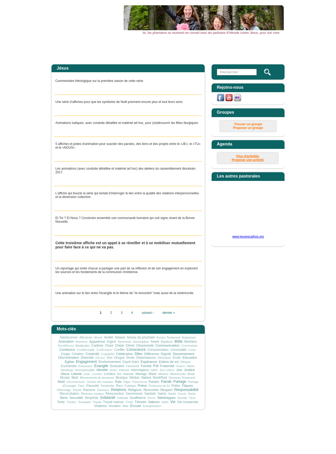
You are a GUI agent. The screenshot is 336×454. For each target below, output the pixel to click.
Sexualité (76, 398)
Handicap (67, 370)
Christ (130, 345)
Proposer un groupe (248, 128)
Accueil (104, 49)
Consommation (158, 350)
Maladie (128, 373)
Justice (189, 370)
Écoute (135, 406)
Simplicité (91, 398)
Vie (173, 402)
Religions (135, 390)
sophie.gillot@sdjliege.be (187, 444)
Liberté (76, 374)
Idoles (113, 370)
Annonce (81, 341)
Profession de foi (159, 385)
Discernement (183, 354)
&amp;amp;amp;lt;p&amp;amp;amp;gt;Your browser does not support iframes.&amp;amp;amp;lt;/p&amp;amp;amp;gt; (245, 210)
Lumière (109, 374)
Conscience (136, 349)
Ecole (177, 357)
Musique (122, 377)
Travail (96, 402)
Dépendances (146, 357)
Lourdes (97, 373)
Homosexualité (84, 370)
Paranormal (139, 381)
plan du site (222, 425)
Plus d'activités (247, 156)
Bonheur (191, 341)
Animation (66, 341)
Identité (102, 370)
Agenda (170, 49)
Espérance (148, 362)
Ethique (185, 361)
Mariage (141, 374)
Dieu (138, 354)
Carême (97, 345)
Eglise (69, 362)
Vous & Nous (235, 49)
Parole (166, 381)
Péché (77, 390)
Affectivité (85, 337)
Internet (124, 370)
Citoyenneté (145, 345)
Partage (180, 381)
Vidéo (164, 402)
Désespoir (164, 357)
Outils (202, 49)
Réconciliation (69, 393)
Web (125, 406)
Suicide (182, 397)
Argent (111, 341)
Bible (179, 341)
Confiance (67, 350)
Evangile (101, 366)
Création (77, 354)
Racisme (89, 390)
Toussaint (84, 402)
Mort (74, 377)
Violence (100, 406)
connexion (242, 425)
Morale (65, 377)
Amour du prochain (141, 337)
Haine (191, 366)
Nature (146, 377)
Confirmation (104, 349)
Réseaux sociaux (92, 393)
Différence (151, 354)
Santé (172, 393)
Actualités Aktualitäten (137, 51)
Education (189, 357)
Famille (146, 366)
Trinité (129, 402)
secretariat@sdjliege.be (204, 433)
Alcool (98, 337)
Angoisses (189, 337)
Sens (64, 398)
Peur (119, 386)
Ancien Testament (168, 337)
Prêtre (175, 386)
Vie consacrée (187, 402)
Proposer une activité (248, 160)
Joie (179, 370)
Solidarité (108, 397)
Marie (152, 374)
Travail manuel (113, 402)
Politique (130, 385)
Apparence (97, 341)
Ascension (125, 341)
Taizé (192, 397)
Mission (163, 373)
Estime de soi (169, 362)
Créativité (92, 354)
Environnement (109, 362)
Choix (119, 345)
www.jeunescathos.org (248, 236)
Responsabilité (186, 390)
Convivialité (178, 350)
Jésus (64, 374)
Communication (167, 345)
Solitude (122, 397)
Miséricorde (178, 373)
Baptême (167, 341)
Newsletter (268, 49)
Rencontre (151, 390)
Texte (61, 402)
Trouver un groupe (248, 124)
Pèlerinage (64, 390)
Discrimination (68, 357)
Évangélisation (152, 406)
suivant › (148, 313)
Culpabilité (107, 354)
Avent (155, 341)
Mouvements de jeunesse (97, 377)
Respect (166, 390)
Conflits (119, 350)
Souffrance (138, 398)
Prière (142, 386)
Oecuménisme (76, 381)
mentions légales (198, 425)
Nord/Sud (160, 377)
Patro (81, 385)
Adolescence (69, 337)
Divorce (100, 357)
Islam (154, 370)
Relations (119, 390)
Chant (109, 345)
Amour (120, 337)
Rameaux (103, 390)
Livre (86, 373)
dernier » (168, 313)
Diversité (87, 357)
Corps (65, 354)
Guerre (180, 366)
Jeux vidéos (166, 370)
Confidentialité (85, 349)
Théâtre (71, 402)
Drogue (119, 357)
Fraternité (167, 366)
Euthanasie (85, 366)
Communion (189, 345)
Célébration (124, 354)
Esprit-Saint (131, 362)
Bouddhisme (66, 345)
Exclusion (117, 366)
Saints (162, 393)
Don (110, 357)
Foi (156, 366)
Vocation (114, 406)
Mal (119, 373)
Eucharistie (68, 366)
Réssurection (115, 393)
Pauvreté (92, 386)
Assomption (141, 341)
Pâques (187, 386)
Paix (118, 382)
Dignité (166, 354)
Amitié (108, 337)
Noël (61, 382)
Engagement (86, 361)
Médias (134, 377)
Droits (130, 357)
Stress (151, 397)
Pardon (154, 382)
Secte (192, 393)
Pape (126, 381)
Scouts (182, 393)
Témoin (140, 402)
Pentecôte (107, 385)
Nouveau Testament (182, 377)
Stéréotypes (166, 398)
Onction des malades (100, 381)
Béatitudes (83, 345)
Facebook (132, 366)
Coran (192, 349)
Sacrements (134, 393)
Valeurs (154, 402)
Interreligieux (140, 370)
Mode (191, 373)
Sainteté (150, 393)
